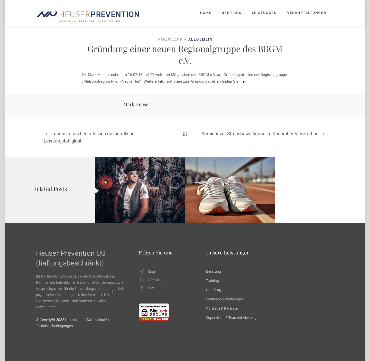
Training (212, 281)
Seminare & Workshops (224, 299)
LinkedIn (150, 280)
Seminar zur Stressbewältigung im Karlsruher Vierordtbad (260, 133)
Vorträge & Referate (222, 308)
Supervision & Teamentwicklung (231, 318)
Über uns (232, 13)
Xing (147, 271)
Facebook (151, 288)
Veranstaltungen (306, 13)
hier (242, 81)
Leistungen (264, 13)
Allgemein (200, 39)
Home (205, 13)
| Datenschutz (96, 320)
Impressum (76, 320)
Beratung (213, 271)
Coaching (213, 290)
